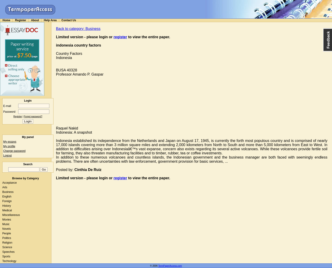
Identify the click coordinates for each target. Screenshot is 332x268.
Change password (14, 151)
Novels (6, 228)
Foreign (7, 201)
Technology (9, 261)
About (35, 20)
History (6, 205)
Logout (7, 155)
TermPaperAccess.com (170, 266)
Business (8, 192)
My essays (9, 141)
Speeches (8, 251)
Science (7, 247)
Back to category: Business (78, 29)
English (6, 196)
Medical (7, 210)
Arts (4, 187)
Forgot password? (33, 116)
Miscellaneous (11, 215)
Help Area (50, 20)
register (120, 37)
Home (6, 20)
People (6, 233)
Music (5, 224)
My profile (9, 146)
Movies (6, 219)
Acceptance (9, 182)
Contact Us (69, 20)
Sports (6, 256)
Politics (6, 238)
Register (20, 20)
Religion (7, 242)
